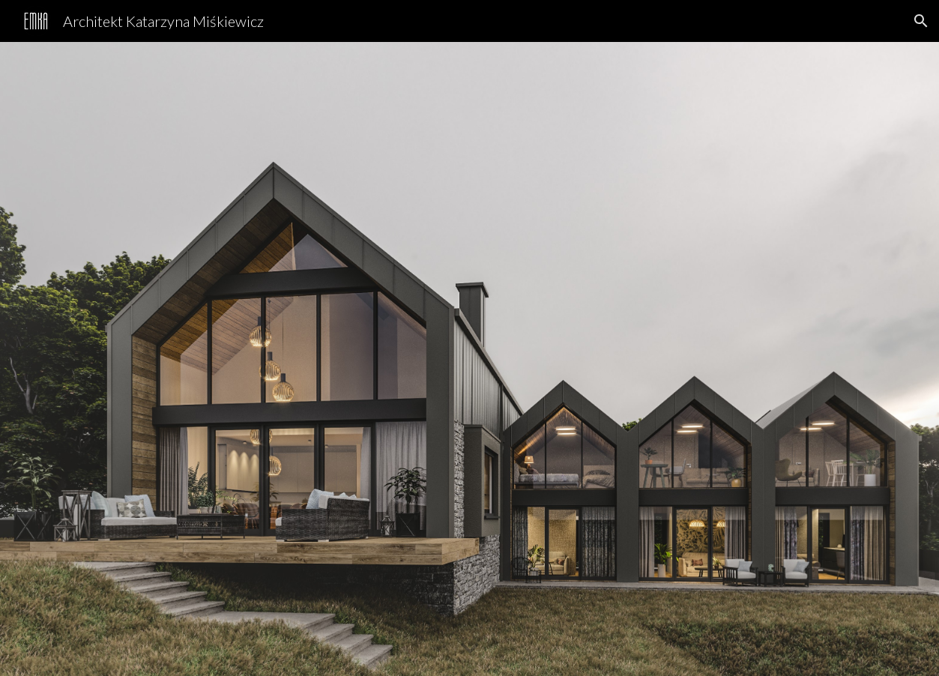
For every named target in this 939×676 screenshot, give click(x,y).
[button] (921, 21)
